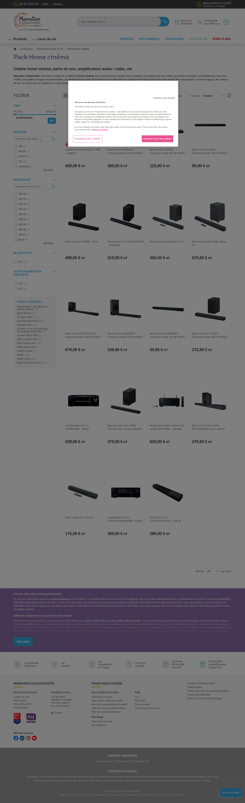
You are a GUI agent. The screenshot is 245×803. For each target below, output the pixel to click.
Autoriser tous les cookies (157, 139)
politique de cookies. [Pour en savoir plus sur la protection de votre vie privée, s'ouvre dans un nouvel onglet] (99, 130)
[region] (123, 113)
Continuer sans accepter (164, 98)
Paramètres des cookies (88, 139)
